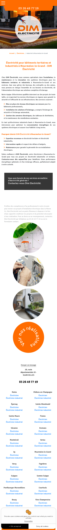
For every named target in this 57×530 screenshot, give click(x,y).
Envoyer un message (28, 365)
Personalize (28, 521)
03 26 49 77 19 (28, 8)
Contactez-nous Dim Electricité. (24, 183)
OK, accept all (15, 526)
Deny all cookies (42, 526)
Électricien (20, 53)
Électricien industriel (14, 398)
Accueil (11, 53)
